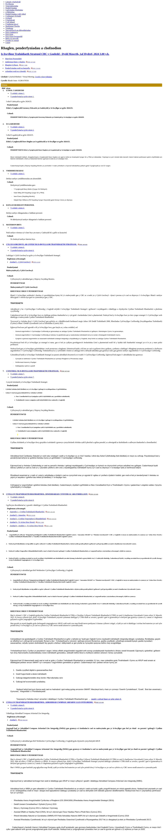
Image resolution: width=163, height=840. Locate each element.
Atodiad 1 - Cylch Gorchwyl (25, 262)
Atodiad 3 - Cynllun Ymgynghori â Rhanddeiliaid (33, 519)
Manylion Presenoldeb (13, 59)
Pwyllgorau (9, 4)
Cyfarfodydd (10, 20)
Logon (7, 42)
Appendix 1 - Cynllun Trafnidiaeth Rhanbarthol (32, 512)
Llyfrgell (8, 18)
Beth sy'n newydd (11, 38)
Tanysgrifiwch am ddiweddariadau (18, 30)
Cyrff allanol (10, 22)
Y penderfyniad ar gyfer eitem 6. (22, 250)
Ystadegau (9, 28)
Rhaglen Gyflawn (16, 65)
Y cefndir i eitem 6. (17, 247)
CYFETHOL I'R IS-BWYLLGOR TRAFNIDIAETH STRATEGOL (37, 371)
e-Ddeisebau (9, 12)
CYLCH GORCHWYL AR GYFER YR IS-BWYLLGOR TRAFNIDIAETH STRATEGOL (46, 244)
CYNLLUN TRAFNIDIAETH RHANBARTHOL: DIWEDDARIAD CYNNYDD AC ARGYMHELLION (52, 494)
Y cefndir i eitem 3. (17, 174)
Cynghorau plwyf (11, 24)
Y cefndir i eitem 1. (17, 93)
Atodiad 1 (18, 720)
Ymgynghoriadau (11, 6)
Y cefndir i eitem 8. (17, 497)
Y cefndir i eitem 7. (17, 374)
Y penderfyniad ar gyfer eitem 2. (22, 130)
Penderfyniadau (11, 8)
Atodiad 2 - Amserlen (22, 515)
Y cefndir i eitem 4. (17, 208)
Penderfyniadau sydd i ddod (15, 14)
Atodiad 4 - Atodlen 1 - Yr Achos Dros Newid (31, 526)
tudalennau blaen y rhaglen (20, 62)
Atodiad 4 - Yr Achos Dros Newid (27, 522)
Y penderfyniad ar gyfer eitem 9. (22, 708)
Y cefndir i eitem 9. (17, 705)
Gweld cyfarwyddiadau (43, 77)
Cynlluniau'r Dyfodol (13, 16)
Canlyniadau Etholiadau (14, 10)
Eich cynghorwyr (11, 32)
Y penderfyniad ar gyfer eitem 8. (22, 500)
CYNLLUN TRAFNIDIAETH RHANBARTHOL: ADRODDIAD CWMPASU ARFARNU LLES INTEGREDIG (55, 702)
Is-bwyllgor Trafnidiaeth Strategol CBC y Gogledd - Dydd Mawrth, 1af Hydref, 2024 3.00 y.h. (55, 53)
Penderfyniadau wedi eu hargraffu (22, 68)
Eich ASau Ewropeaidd (13, 36)
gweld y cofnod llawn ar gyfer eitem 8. (106, 699)
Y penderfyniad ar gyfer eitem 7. (22, 377)
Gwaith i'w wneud (12, 40)
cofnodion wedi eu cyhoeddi (20, 71)
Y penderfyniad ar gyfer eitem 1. (22, 96)
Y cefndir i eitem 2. (17, 127)
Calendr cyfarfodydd (12, 2)
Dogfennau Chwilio (12, 26)
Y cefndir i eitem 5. (17, 228)
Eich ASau (9, 34)
